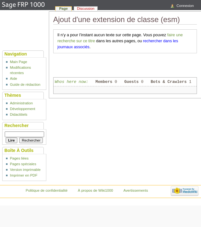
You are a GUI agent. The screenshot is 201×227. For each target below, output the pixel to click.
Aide (13, 78)
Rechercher (16, 125)
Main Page (18, 62)
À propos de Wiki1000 (95, 190)
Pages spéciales (23, 164)
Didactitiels (18, 114)
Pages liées (19, 158)
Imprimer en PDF (23, 175)
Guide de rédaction (25, 84)
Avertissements (135, 190)
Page (63, 8)
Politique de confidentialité (47, 190)
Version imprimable (25, 170)
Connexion (185, 6)
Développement (22, 109)
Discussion (85, 8)
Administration (21, 103)
